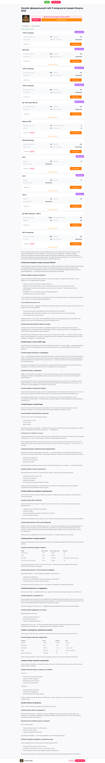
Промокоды (75, 44)
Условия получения (52, 64)
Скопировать (76, 133)
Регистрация (56, 2)
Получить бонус (61, 20)
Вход (47, 2)
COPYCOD (37, 20)
